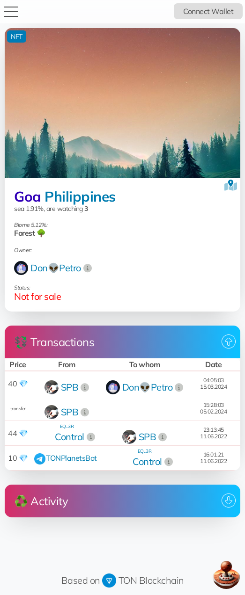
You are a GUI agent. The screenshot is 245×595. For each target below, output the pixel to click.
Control (69, 437)
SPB (70, 387)
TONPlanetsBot (71, 458)
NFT (16, 36)
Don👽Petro (55, 268)
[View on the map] (230, 185)
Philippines (80, 196)
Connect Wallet (208, 11)
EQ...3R (67, 426)
